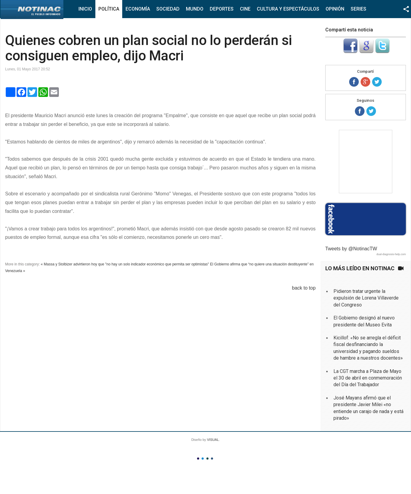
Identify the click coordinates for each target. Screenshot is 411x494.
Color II (203, 458)
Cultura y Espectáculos (288, 9)
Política (108, 9)
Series (358, 9)
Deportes (222, 9)
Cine (245, 9)
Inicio (85, 9)
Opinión (335, 9)
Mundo (194, 9)
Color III (207, 458)
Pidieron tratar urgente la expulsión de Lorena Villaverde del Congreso (366, 298)
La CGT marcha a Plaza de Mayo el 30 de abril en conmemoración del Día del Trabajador (367, 378)
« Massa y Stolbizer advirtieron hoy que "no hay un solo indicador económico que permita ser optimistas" (125, 264)
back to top (304, 287)
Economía (138, 9)
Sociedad (168, 9)
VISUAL (213, 439)
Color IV (212, 458)
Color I (198, 458)
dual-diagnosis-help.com (391, 254)
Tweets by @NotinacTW (351, 248)
